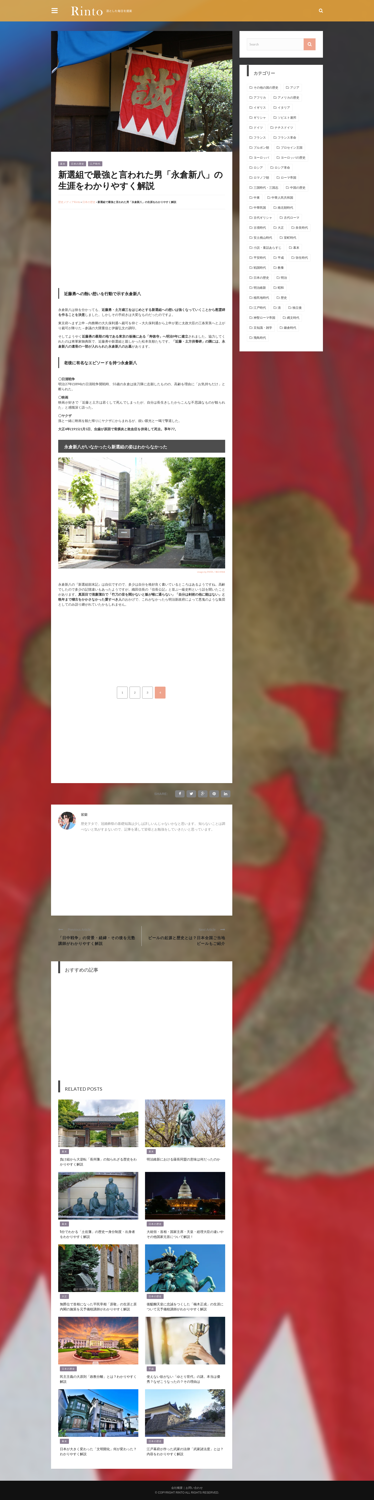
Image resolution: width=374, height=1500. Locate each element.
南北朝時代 (285, 207)
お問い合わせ (194, 1488)
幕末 (62, 163)
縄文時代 (293, 317)
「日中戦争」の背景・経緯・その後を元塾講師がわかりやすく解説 (96, 940)
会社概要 (177, 1488)
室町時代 (290, 237)
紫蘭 (84, 814)
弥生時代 (302, 257)
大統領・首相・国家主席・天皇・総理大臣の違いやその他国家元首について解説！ (185, 1234)
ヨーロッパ (261, 157)
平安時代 (260, 257)
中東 (257, 197)
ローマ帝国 (288, 177)
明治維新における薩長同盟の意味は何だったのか (183, 1158)
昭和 (281, 287)
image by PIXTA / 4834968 (211, 571)
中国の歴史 (298, 187)
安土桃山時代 (263, 237)
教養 (281, 267)
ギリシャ (260, 117)
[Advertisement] (98, 247)
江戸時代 (95, 163)
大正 (64, 1296)
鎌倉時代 (290, 327)
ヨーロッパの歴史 (293, 157)
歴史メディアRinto (69, 201)
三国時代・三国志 (266, 187)
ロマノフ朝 (261, 177)
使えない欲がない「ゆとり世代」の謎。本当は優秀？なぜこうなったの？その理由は (183, 1379)
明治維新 (260, 287)
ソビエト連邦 (287, 117)
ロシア (258, 167)
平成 (151, 1368)
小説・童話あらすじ (267, 247)
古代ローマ (291, 217)
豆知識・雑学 (263, 327)
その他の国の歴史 (266, 87)
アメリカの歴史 (288, 97)
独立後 (297, 307)
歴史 (284, 297)
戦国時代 (260, 267)
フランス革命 (287, 137)
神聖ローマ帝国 (264, 317)
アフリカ (260, 97)
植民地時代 (261, 297)
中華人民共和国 (282, 197)
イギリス (260, 107)
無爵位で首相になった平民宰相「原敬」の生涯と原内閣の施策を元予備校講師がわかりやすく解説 (98, 1306)
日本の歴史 (77, 163)
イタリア (284, 107)
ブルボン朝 (261, 147)
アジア (294, 87)
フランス (260, 137)
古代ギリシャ (263, 217)
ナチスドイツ (284, 127)
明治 (284, 277)
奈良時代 (302, 227)
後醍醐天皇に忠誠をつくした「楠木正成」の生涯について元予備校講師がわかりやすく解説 (185, 1306)
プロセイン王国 (291, 147)
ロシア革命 (282, 167)
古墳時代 (260, 227)
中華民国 (260, 207)
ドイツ (258, 127)
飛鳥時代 (260, 338)
